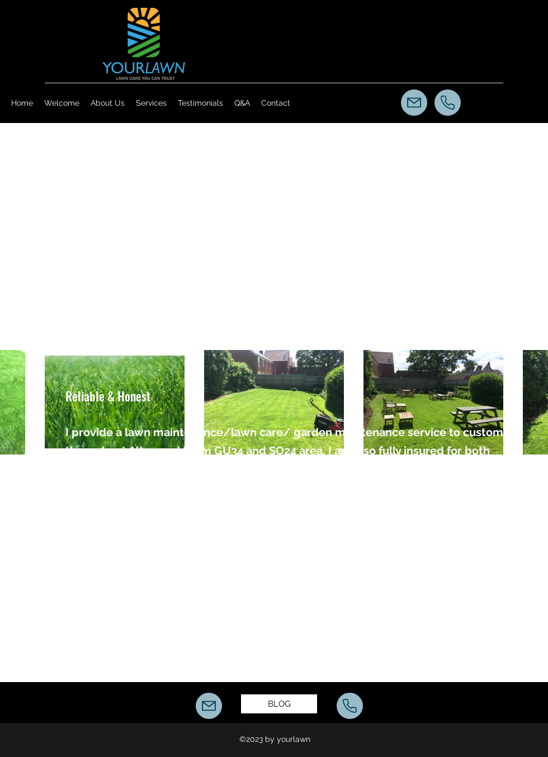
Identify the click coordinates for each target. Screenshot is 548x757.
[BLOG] (279, 704)
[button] (151, 102)
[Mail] (414, 102)
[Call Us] (447, 102)
